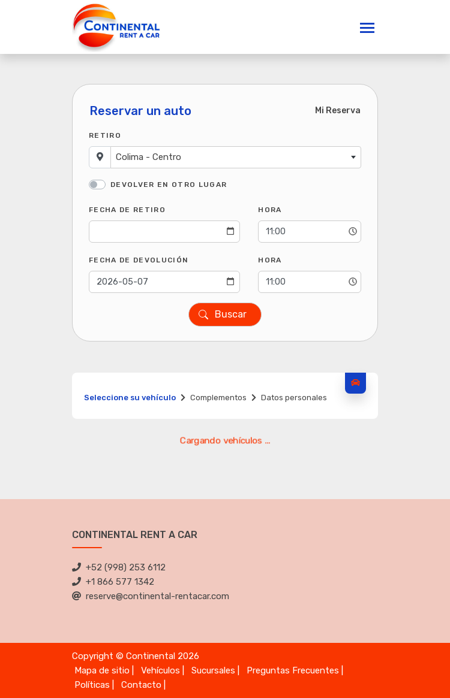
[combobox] (235, 157)
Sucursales (213, 670)
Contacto (141, 684)
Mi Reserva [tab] (338, 110)
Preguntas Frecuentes (293, 670)
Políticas (92, 684)
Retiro (105, 135)
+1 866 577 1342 (113, 581)
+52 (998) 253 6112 (119, 567)
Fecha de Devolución (138, 260)
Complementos (218, 397)
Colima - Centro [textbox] (148, 157)
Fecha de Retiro (127, 210)
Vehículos (160, 670)
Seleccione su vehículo (130, 397)
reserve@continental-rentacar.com (150, 596)
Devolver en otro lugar (168, 184)
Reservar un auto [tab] (140, 111)
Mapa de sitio (102, 670)
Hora (269, 210)
